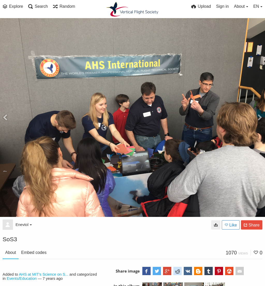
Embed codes (34, 252)
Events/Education (22, 278)
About (10, 252)
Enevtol (24, 224)
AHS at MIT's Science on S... (43, 274)
